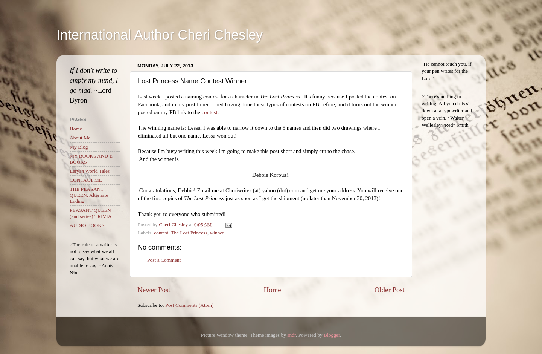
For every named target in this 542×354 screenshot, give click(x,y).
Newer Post (154, 290)
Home (272, 290)
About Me (80, 138)
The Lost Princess (189, 233)
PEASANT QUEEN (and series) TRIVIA (90, 213)
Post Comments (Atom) (189, 305)
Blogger (332, 335)
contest (209, 112)
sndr (291, 335)
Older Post (390, 290)
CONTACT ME (86, 180)
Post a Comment (164, 260)
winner (217, 233)
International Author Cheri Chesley (159, 35)
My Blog (79, 147)
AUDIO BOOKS (87, 225)
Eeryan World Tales (90, 171)
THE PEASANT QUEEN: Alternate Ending (89, 195)
